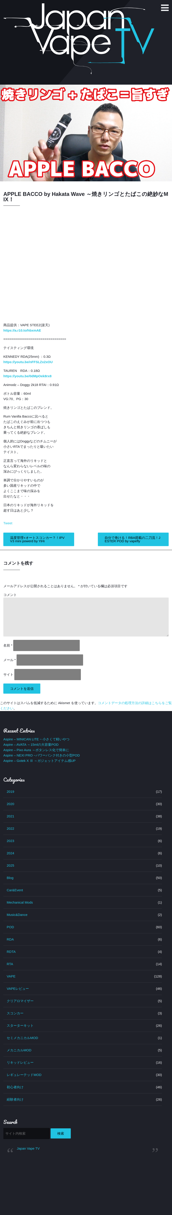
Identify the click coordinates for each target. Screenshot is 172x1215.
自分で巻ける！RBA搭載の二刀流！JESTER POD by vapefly (132, 539)
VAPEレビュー (18, 988)
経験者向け (15, 1099)
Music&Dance (17, 915)
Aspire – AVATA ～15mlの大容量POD (30, 744)
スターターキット (20, 1025)
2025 (10, 865)
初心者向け (15, 1087)
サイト (8, 674)
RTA (10, 964)
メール (9, 660)
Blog (10, 878)
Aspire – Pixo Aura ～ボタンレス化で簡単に (36, 750)
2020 (10, 804)
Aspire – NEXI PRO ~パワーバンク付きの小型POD (41, 755)
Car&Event (15, 890)
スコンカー (15, 1013)
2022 (10, 828)
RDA (10, 939)
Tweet (7, 523)
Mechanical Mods (20, 902)
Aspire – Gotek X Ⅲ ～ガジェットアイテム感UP (39, 761)
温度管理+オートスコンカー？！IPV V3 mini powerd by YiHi (37, 539)
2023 (10, 841)
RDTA (11, 952)
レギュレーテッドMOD (24, 1075)
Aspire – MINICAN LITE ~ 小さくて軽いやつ (36, 739)
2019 (10, 791)
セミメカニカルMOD (22, 1038)
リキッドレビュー (20, 1062)
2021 (10, 816)
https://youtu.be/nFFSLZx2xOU (28, 362)
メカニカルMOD (19, 1050)
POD (10, 927)
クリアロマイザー (20, 1001)
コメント (10, 595)
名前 (7, 645)
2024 (10, 853)
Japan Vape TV (28, 1148)
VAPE (11, 976)
